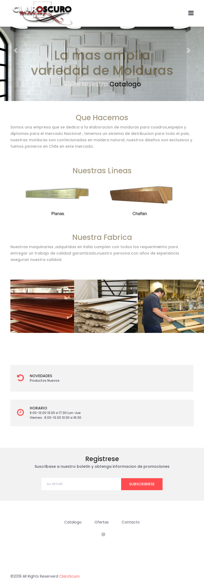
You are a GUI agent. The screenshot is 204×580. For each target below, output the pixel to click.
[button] (15, 50)
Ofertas (102, 522)
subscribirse (142, 483)
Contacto (131, 522)
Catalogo (125, 84)
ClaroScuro (69, 576)
